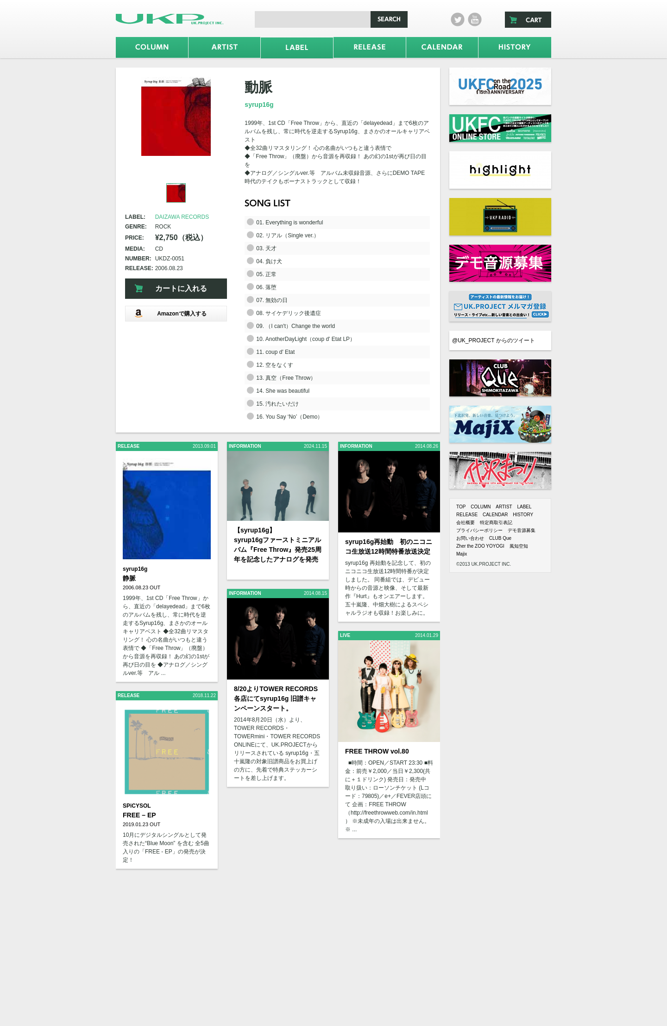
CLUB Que (500, 538)
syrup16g (259, 104)
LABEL (524, 506)
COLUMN (481, 506)
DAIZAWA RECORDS (182, 217)
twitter (458, 19)
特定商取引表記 (496, 522)
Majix (461, 553)
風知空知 (519, 546)
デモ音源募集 (521, 530)
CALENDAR (495, 514)
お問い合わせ (470, 538)
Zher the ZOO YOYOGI (480, 546)
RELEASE (467, 514)
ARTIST (504, 506)
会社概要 (465, 522)
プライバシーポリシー (479, 530)
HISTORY (523, 514)
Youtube (475, 19)
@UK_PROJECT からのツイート (493, 340)
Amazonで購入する (170, 313)
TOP (461, 506)
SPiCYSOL (137, 806)
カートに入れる (181, 288)
